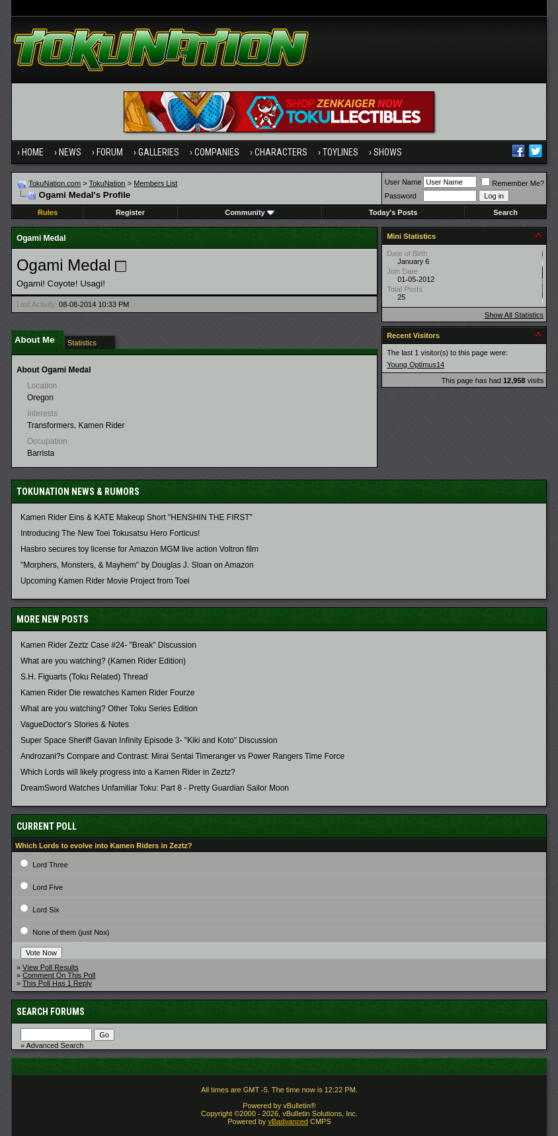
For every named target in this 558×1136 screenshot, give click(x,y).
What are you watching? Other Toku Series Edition (109, 708)
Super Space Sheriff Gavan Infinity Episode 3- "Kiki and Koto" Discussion (149, 740)
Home (33, 152)
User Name (403, 182)
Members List (155, 183)
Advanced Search (54, 1045)
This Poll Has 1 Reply (57, 983)
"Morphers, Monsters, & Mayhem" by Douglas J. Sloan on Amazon (137, 565)
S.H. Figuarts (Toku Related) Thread (84, 676)
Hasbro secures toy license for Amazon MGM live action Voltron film (139, 549)
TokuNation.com (54, 183)
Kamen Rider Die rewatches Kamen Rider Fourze (107, 692)
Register (130, 212)
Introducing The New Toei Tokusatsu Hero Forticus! (110, 533)
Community (249, 212)
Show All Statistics (514, 315)
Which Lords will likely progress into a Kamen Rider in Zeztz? (127, 772)
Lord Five (47, 887)
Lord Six (45, 910)
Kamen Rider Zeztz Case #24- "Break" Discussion (108, 645)
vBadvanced (288, 1121)
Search (505, 212)
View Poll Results (50, 967)
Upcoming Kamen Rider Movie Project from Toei (105, 581)
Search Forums (51, 1011)
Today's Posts (393, 212)
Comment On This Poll (58, 975)
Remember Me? (512, 183)
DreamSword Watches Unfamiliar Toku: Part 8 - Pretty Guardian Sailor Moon (154, 788)
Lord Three (50, 865)
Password (401, 196)
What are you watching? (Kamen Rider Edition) (103, 661)
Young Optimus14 (415, 365)
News (70, 152)
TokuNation (107, 183)
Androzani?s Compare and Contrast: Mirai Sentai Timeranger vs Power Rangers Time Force (182, 756)
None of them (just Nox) (70, 932)
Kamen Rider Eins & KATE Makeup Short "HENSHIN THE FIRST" (136, 517)
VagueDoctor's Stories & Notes (74, 724)
